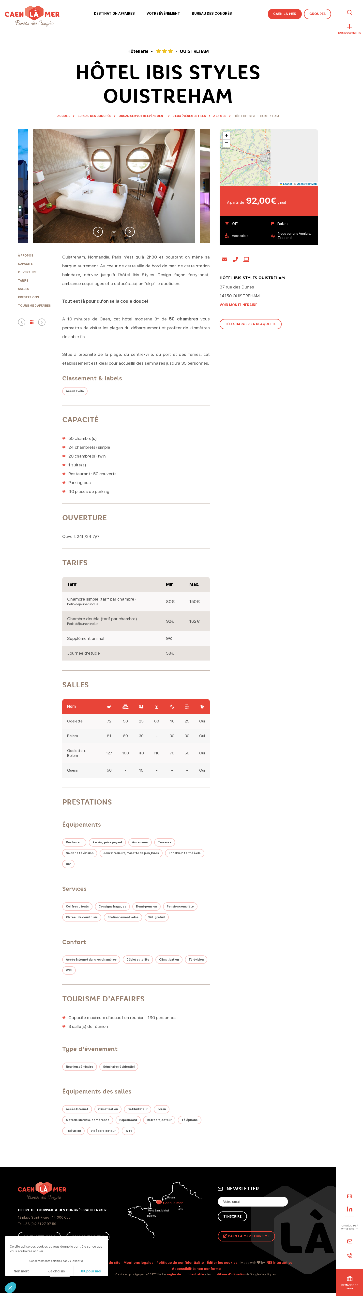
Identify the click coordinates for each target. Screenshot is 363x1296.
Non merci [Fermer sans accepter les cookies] (22, 1271)
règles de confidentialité (185, 1274)
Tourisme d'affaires (34, 305)
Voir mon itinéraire (238, 305)
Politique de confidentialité (180, 1263)
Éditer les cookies (222, 1263)
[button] (10, 1288)
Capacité (25, 264)
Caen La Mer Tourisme (246, 1236)
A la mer (220, 116)
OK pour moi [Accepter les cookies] (91, 1271)
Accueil (63, 116)
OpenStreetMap (307, 183)
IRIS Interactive (279, 1263)
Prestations (28, 297)
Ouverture (27, 272)
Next (130, 232)
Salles (23, 289)
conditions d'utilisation (228, 1274)
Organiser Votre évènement (142, 116)
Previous (98, 232)
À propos (25, 255)
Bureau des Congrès (94, 116)
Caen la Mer (284, 14)
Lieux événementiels (189, 116)
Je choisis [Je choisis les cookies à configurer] (56, 1271)
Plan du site (110, 1263)
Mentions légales (138, 1263)
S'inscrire (232, 1216)
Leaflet (286, 183)
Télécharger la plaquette (250, 324)
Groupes (317, 14)
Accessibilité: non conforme (196, 1269)
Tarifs (23, 280)
